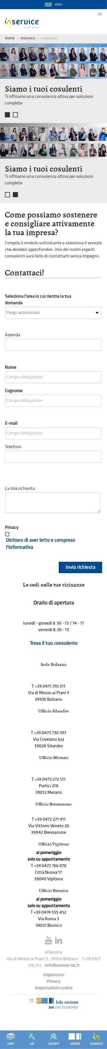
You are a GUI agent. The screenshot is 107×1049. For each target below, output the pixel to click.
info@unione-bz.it (62, 965)
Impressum (53, 975)
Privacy (11, 527)
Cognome (14, 391)
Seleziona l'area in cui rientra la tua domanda (38, 300)
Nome (10, 367)
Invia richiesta (80, 567)
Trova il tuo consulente (54, 643)
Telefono (13, 447)
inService (28, 38)
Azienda (12, 335)
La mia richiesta (20, 488)
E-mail (11, 423)
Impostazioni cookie (53, 988)
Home (10, 38)
